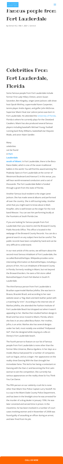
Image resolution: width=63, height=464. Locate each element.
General (33, 26)
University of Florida (46, 115)
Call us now (31, 460)
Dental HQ (13, 26)
